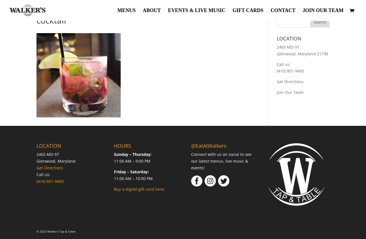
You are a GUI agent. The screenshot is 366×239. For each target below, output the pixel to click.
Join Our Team (323, 10)
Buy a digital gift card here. (139, 189)
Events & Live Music (196, 10)
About (152, 10)
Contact (283, 10)
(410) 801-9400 (290, 71)
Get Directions (290, 81)
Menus (126, 10)
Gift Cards (247, 10)
